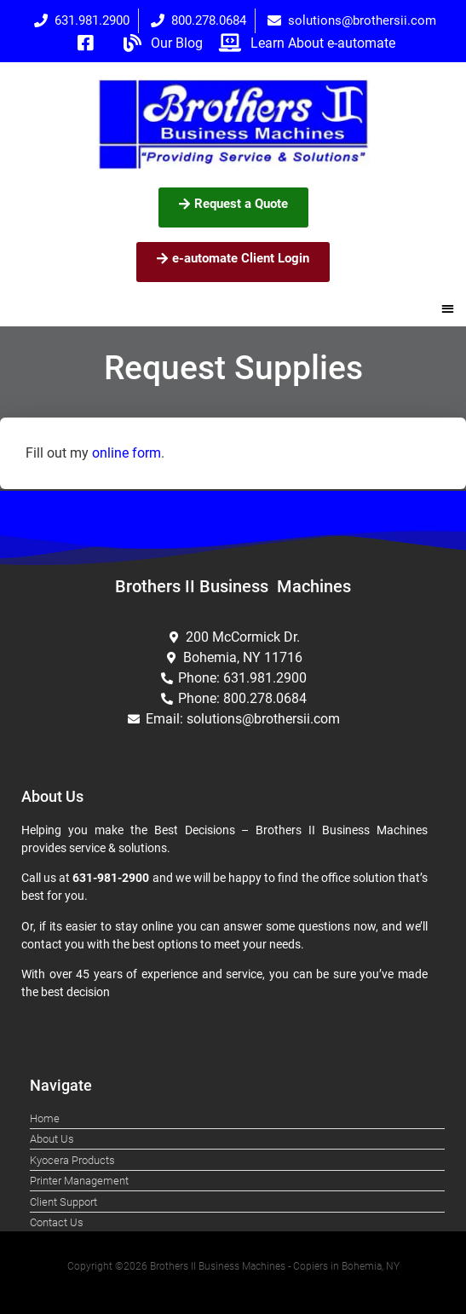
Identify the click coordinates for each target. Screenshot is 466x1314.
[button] (448, 309)
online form (126, 453)
